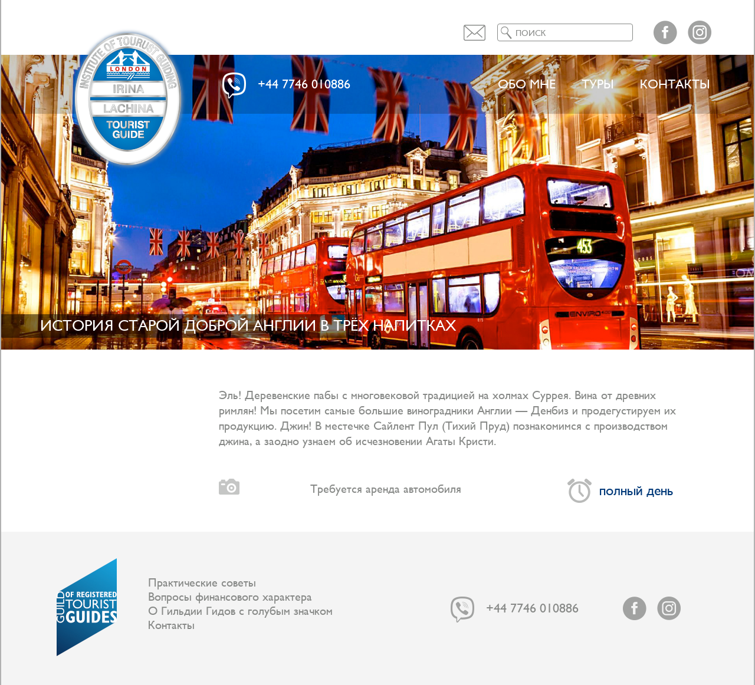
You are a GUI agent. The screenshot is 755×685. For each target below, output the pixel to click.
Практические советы (202, 583)
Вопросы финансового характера (230, 597)
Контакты (675, 84)
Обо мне (527, 84)
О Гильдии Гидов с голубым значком (240, 611)
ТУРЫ (598, 84)
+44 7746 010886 (304, 84)
